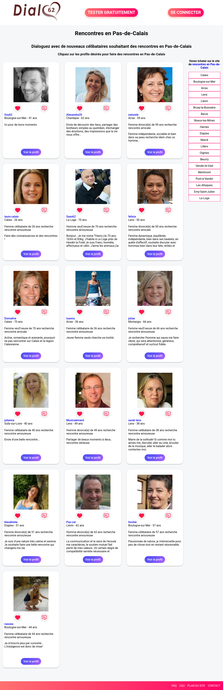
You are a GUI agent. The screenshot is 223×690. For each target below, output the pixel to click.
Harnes (204, 127)
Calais (204, 75)
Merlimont (204, 172)
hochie (132, 522)
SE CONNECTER (186, 12)
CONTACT (214, 685)
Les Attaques (204, 185)
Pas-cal (71, 522)
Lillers (204, 146)
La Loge (204, 198)
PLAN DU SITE (196, 685)
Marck (204, 140)
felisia (132, 216)
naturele (133, 114)
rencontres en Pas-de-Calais (206, 66)
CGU (182, 685)
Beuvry (204, 159)
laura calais (11, 216)
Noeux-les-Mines (204, 120)
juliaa (131, 318)
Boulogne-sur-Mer (204, 81)
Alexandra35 (74, 114)
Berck (204, 114)
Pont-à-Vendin (204, 178)
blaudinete (11, 522)
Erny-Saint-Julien (204, 191)
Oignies (204, 153)
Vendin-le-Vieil (204, 165)
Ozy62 (8, 114)
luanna (70, 318)
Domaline (10, 318)
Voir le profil (31, 152)
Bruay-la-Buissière (204, 107)
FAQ (174, 685)
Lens (204, 94)
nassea (8, 624)
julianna (9, 420)
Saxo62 (71, 216)
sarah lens (134, 420)
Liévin (204, 101)
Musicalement (75, 420)
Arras (204, 88)
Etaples (204, 133)
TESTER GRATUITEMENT (111, 12)
